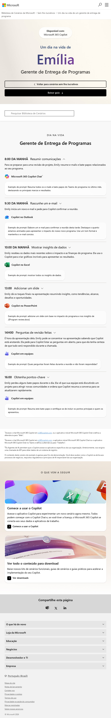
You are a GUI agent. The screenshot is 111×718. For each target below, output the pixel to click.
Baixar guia (54, 92)
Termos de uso (10, 698)
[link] (55, 492)
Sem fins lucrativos (46, 12)
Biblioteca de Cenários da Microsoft (18, 12)
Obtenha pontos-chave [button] (25, 377)
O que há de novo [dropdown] (16, 624)
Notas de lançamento (13, 686)
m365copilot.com (45, 432)
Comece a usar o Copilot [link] (25, 526)
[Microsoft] (11, 5)
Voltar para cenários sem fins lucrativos (57, 84)
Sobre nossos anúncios (14, 709)
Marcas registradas (12, 705)
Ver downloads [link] (20, 577)
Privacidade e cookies (13, 694)
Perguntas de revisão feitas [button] (28, 332)
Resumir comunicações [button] (33, 159)
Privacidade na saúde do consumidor (20, 701)
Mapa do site (10, 683)
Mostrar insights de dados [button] (36, 247)
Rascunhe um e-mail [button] (31, 203)
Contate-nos (10, 690)
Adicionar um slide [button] (22, 288)
